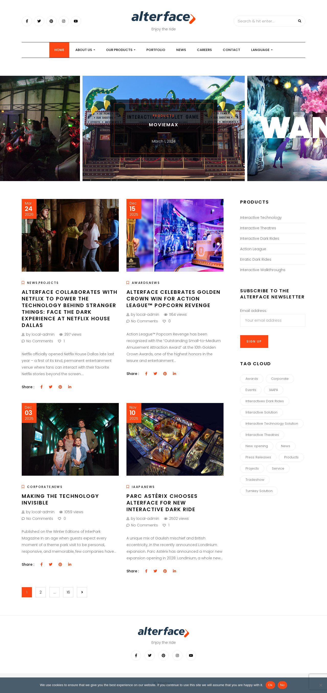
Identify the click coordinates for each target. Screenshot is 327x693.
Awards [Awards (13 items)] (252, 378)
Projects (49, 283)
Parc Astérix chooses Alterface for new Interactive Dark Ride (162, 503)
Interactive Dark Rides (259, 238)
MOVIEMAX (163, 124)
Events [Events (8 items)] (251, 389)
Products (163, 116)
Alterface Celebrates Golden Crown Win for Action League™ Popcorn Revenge (173, 298)
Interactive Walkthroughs (262, 269)
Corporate (39, 487)
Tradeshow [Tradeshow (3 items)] (255, 479)
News (181, 49)
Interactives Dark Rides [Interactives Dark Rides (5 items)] (265, 401)
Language (262, 49)
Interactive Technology (261, 217)
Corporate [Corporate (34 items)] (280, 378)
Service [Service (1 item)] (278, 468)
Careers (204, 49)
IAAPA (138, 487)
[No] (320, 685)
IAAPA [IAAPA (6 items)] (273, 389)
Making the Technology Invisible (60, 499)
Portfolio (155, 49)
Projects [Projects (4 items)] (252, 468)
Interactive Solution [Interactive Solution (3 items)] (261, 412)
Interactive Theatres (258, 228)
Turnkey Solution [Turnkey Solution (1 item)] (259, 490)
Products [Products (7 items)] (291, 457)
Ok (270, 685)
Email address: (272, 317)
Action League (253, 248)
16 (68, 592)
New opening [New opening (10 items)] (257, 446)
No (282, 685)
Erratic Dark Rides (255, 259)
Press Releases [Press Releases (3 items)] (258, 457)
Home (59, 49)
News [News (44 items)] (285, 446)
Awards (140, 283)
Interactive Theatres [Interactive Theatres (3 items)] (262, 434)
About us (85, 49)
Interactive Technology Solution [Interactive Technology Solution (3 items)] (272, 423)
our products (120, 49)
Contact (231, 49)
